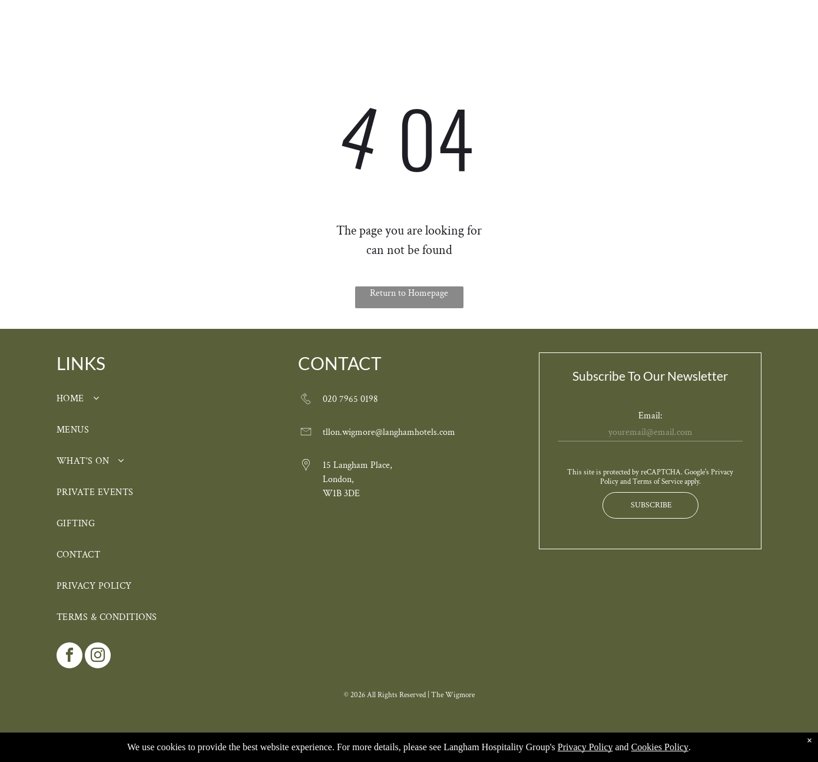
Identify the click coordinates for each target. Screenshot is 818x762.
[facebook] (69, 656)
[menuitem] (216, 42)
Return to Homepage (409, 293)
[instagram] (98, 656)
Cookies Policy (659, 747)
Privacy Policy (585, 747)
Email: (650, 416)
